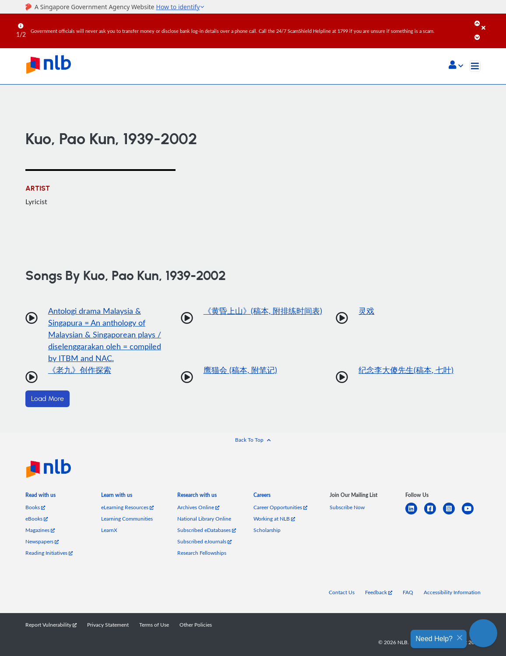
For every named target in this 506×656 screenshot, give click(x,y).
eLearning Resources (127, 507)
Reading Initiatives (49, 553)
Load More (47, 398)
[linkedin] (414, 514)
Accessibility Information (452, 592)
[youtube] (471, 514)
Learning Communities (127, 518)
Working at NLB (274, 518)
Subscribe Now (347, 507)
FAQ (408, 592)
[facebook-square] (433, 514)
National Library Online (204, 518)
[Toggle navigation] (475, 66)
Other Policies (195, 624)
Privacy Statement (108, 624)
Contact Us (342, 592)
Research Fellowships (201, 553)
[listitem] (40, 497)
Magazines (40, 530)
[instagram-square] (452, 514)
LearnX (109, 530)
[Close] (492, 21)
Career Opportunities (280, 507)
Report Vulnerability (51, 624)
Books (35, 507)
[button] (456, 65)
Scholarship (267, 530)
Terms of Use (154, 624)
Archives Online (198, 507)
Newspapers (42, 541)
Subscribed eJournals (204, 541)
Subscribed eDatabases (206, 530)
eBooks (36, 518)
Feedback (378, 592)
